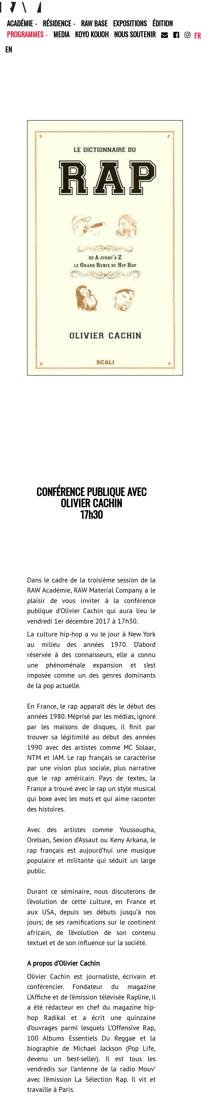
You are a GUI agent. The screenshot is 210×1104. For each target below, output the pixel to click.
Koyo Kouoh (92, 34)
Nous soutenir (135, 34)
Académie (22, 23)
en (8, 49)
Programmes (27, 34)
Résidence (59, 23)
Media (61, 34)
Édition (162, 23)
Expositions (130, 23)
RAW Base (94, 23)
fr (197, 35)
